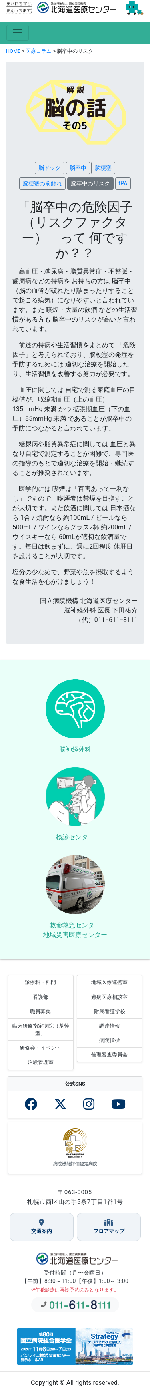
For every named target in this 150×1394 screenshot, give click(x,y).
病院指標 (109, 1040)
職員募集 (40, 1011)
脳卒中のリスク (90, 183)
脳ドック (49, 168)
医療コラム (39, 51)
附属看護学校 (109, 1011)
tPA (123, 183)
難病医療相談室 (109, 997)
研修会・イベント (40, 1048)
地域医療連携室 (109, 982)
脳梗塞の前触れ (42, 183)
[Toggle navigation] (17, 33)
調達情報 (109, 1026)
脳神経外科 (75, 749)
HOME (13, 51)
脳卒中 (78, 168)
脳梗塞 (103, 168)
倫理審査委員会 (109, 1055)
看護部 (40, 997)
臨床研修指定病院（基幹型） (40, 1029)
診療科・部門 (40, 982)
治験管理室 (41, 1062)
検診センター (75, 837)
